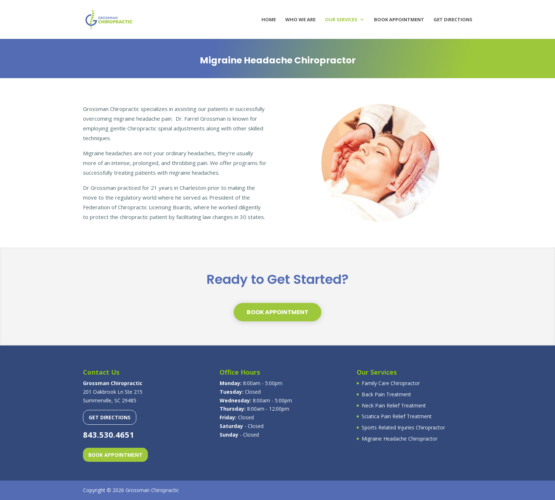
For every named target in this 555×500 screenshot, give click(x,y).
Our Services (341, 20)
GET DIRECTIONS (110, 417)
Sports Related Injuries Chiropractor (403, 427)
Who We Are (300, 20)
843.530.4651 (108, 434)
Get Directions (452, 20)
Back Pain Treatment (386, 394)
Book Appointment (399, 20)
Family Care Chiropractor (391, 383)
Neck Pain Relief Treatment (394, 405)
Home (268, 20)
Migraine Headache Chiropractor (399, 438)
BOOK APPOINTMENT (277, 312)
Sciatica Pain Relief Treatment (397, 416)
